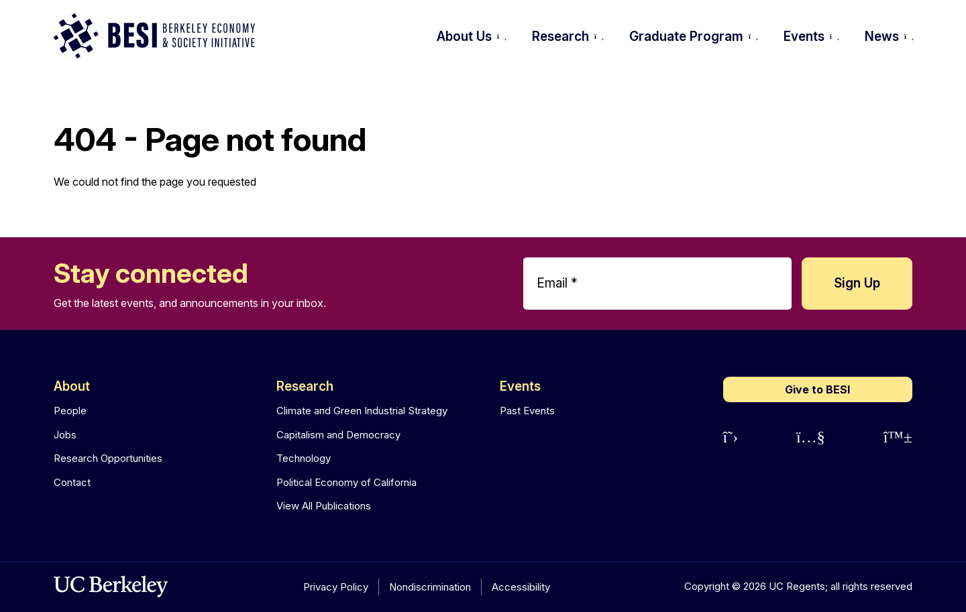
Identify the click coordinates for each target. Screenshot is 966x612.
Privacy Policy (335, 586)
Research (304, 386)
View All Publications (323, 505)
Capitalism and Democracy (338, 434)
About (72, 386)
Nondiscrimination (430, 586)
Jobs (65, 434)
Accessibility (521, 586)
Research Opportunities (108, 458)
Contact (72, 482)
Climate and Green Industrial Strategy (361, 410)
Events (520, 386)
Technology (303, 458)
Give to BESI (817, 389)
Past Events (527, 410)
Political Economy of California (346, 482)
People (70, 410)
